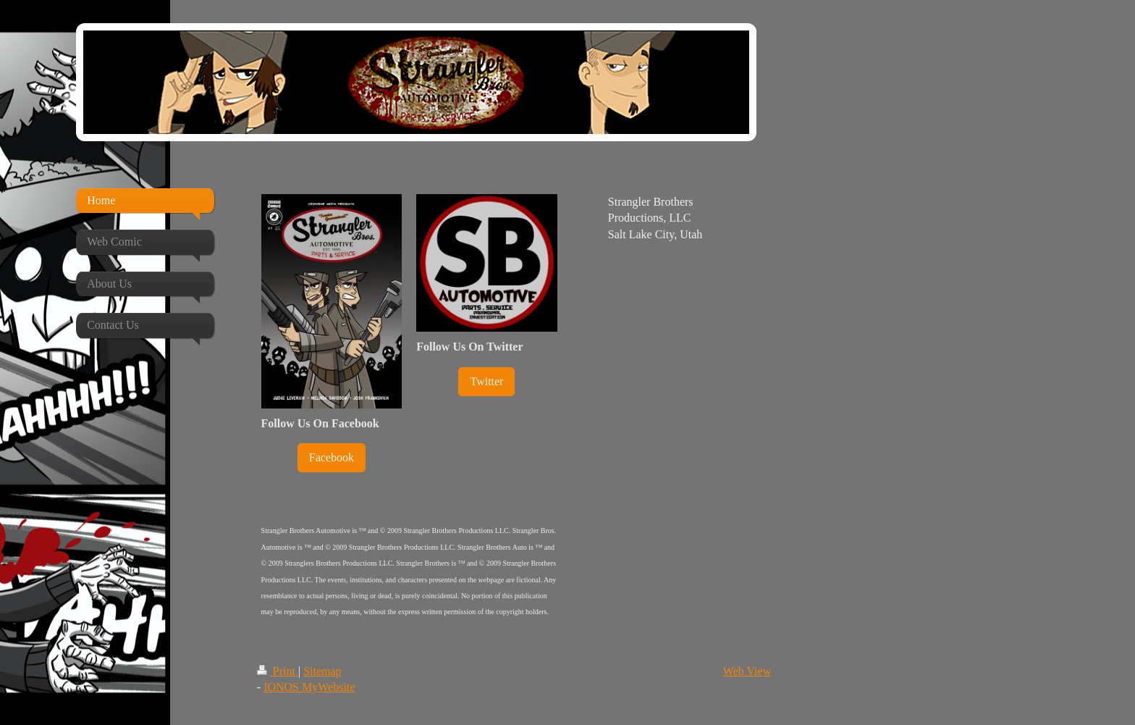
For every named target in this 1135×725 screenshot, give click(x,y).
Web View (747, 671)
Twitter (486, 381)
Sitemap (322, 671)
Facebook (331, 457)
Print (277, 671)
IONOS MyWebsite (309, 687)
